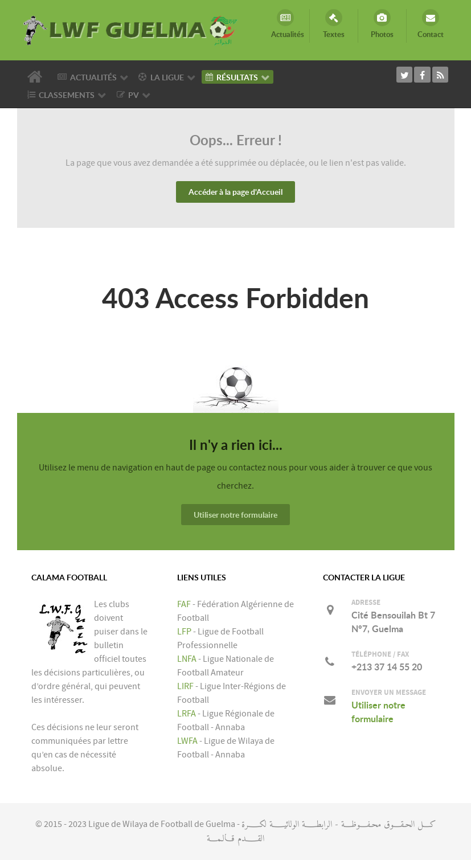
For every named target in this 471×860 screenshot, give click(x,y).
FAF (184, 604)
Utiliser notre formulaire (235, 514)
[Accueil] (36, 77)
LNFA (186, 659)
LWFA (187, 741)
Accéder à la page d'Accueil (235, 191)
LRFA (186, 714)
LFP (184, 631)
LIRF (185, 686)
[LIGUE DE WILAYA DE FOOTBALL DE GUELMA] (131, 29)
